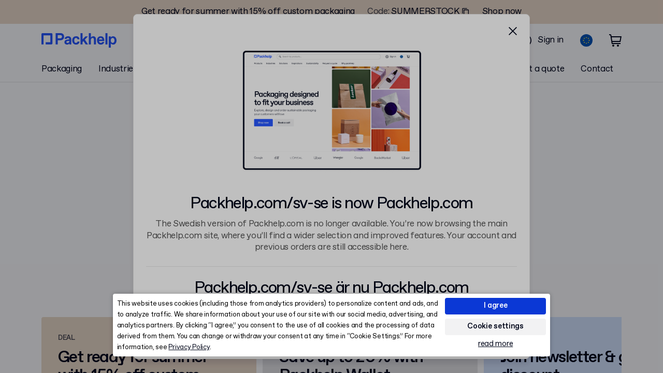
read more (495, 344)
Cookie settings (495, 326)
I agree (496, 305)
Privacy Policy (188, 347)
